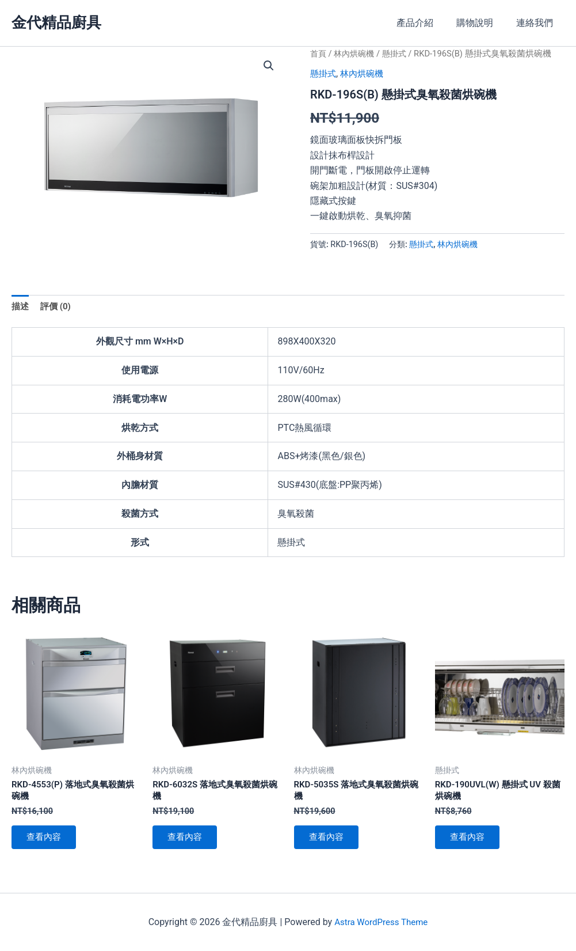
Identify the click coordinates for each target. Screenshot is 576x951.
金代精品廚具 (56, 22)
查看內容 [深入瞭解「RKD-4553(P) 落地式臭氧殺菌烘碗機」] (47, 842)
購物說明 (481, 22)
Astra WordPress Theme (380, 921)
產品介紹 (426, 22)
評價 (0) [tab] (57, 306)
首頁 (318, 53)
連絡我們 (536, 22)
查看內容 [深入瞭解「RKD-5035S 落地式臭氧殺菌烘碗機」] (329, 842)
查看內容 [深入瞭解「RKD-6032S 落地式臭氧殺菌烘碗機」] (188, 842)
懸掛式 (399, 53)
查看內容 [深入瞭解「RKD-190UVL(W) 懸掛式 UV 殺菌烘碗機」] (470, 842)
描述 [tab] (21, 306)
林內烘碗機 (356, 53)
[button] (268, 66)
